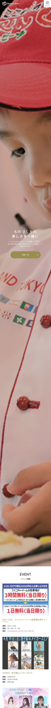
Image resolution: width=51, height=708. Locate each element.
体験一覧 (25, 255)
